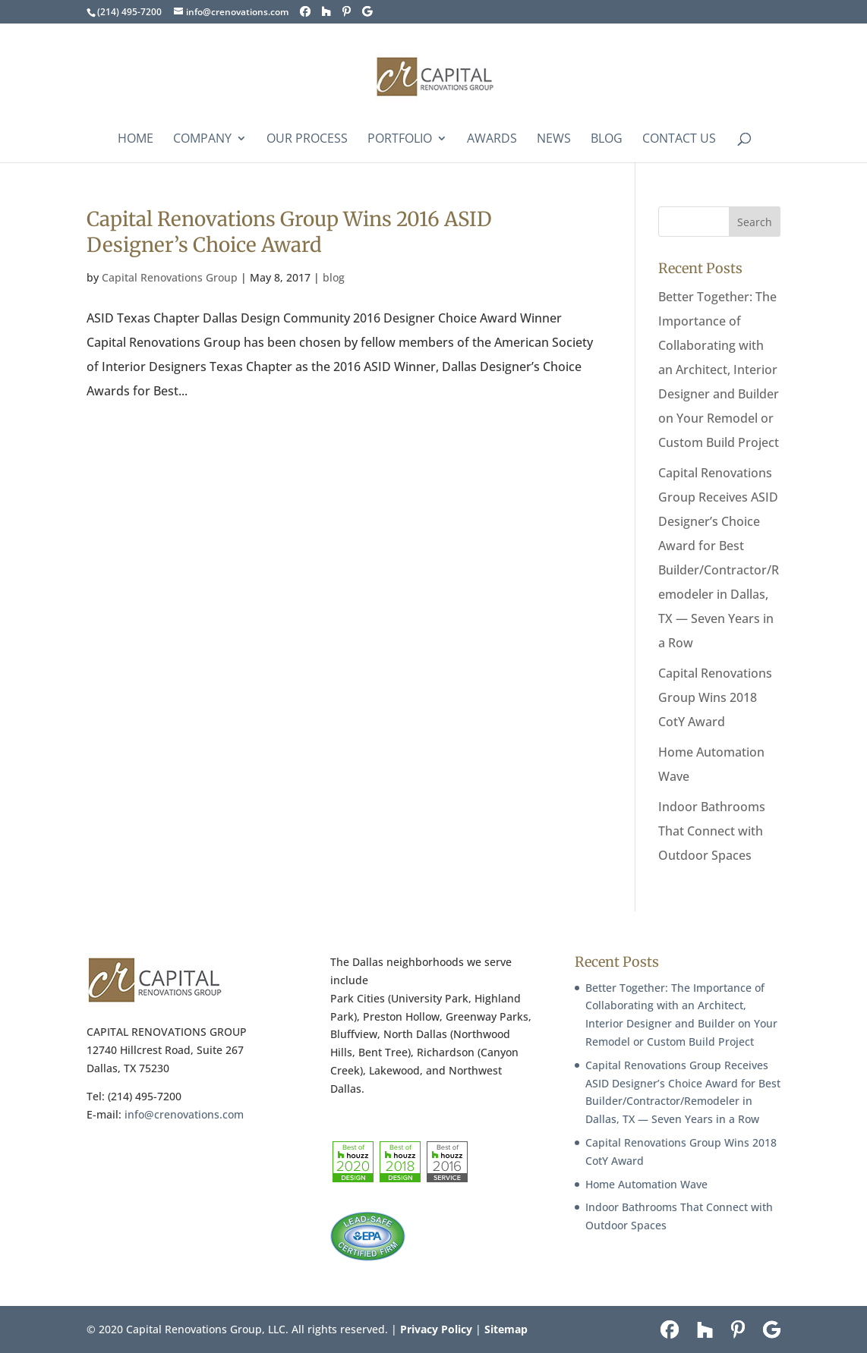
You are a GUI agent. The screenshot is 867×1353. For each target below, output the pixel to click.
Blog (607, 139)
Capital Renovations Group (170, 277)
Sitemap (506, 1329)
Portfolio (399, 139)
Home (135, 139)
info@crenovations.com (184, 1114)
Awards (492, 139)
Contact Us (679, 139)
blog (334, 277)
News (554, 139)
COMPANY (202, 139)
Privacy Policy (436, 1329)
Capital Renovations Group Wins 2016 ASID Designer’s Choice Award (289, 231)
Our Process (307, 139)
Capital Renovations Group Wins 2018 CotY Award (715, 697)
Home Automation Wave (646, 1184)
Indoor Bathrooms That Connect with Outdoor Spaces (711, 831)
